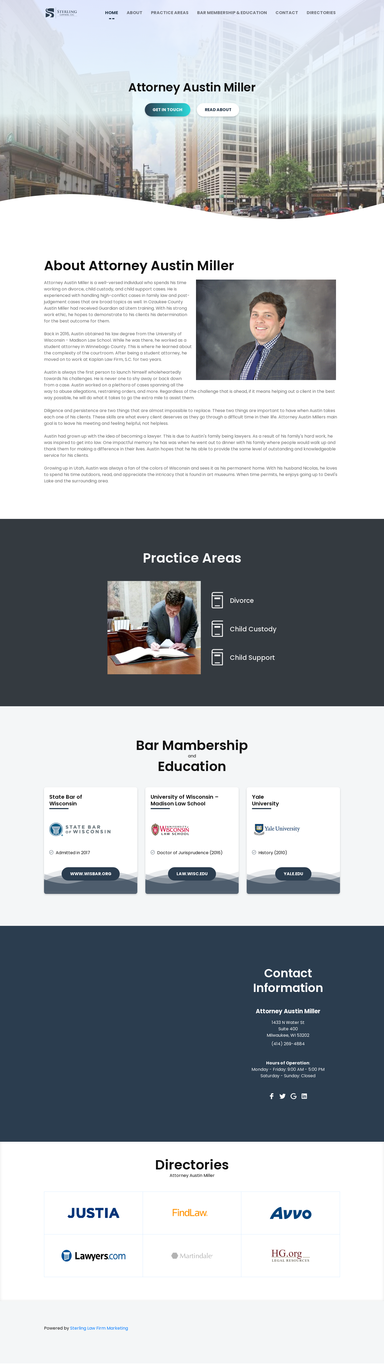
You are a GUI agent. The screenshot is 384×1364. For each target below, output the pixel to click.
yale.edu (293, 874)
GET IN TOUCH (166, 110)
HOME (111, 13)
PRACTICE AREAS (170, 13)
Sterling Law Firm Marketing (99, 1329)
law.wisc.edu (192, 874)
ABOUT (134, 13)
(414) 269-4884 (288, 1044)
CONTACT (286, 13)
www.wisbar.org (90, 874)
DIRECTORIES (321, 13)
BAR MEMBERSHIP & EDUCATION (232, 13)
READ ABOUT (219, 110)
